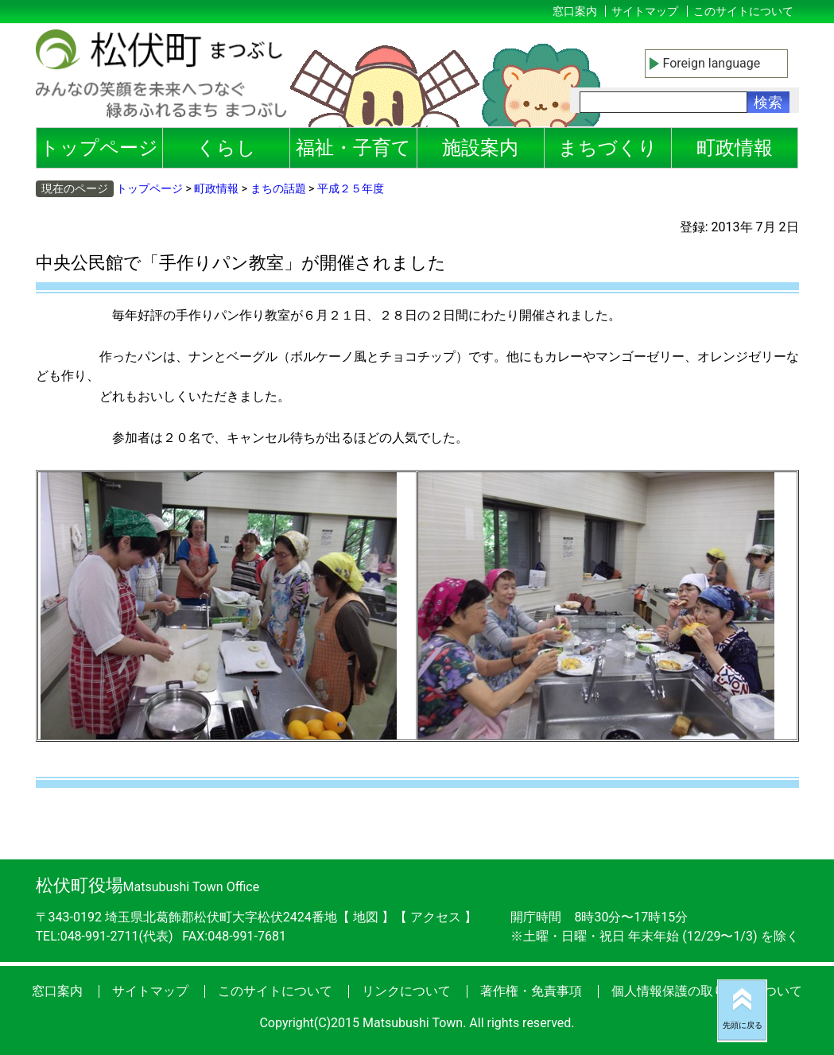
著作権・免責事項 (531, 991)
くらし (226, 148)
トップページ (99, 148)
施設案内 (480, 148)
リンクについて (406, 991)
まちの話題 (278, 188)
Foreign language (712, 63)
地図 (366, 917)
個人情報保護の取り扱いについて (706, 991)
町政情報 (734, 148)
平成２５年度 (350, 188)
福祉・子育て (353, 148)
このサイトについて (743, 11)
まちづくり (608, 148)
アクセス (437, 917)
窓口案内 (575, 11)
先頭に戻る (742, 1025)
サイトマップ (644, 11)
